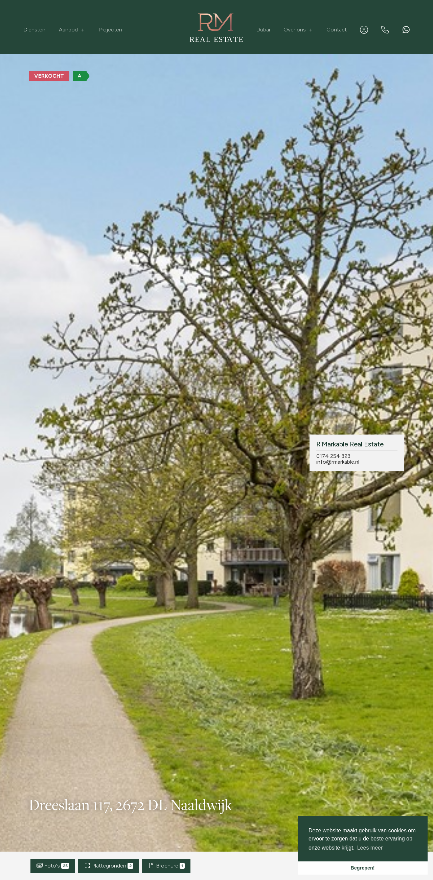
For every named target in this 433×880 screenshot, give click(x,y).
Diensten (34, 29)
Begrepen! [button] (362, 868)
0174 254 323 (333, 456)
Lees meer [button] (370, 848)
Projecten (110, 29)
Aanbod (72, 29)
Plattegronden (108, 865)
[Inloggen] (364, 29)
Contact (336, 29)
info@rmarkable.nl (337, 461)
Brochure (166, 865)
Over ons (298, 29)
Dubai (263, 29)
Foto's (52, 865)
